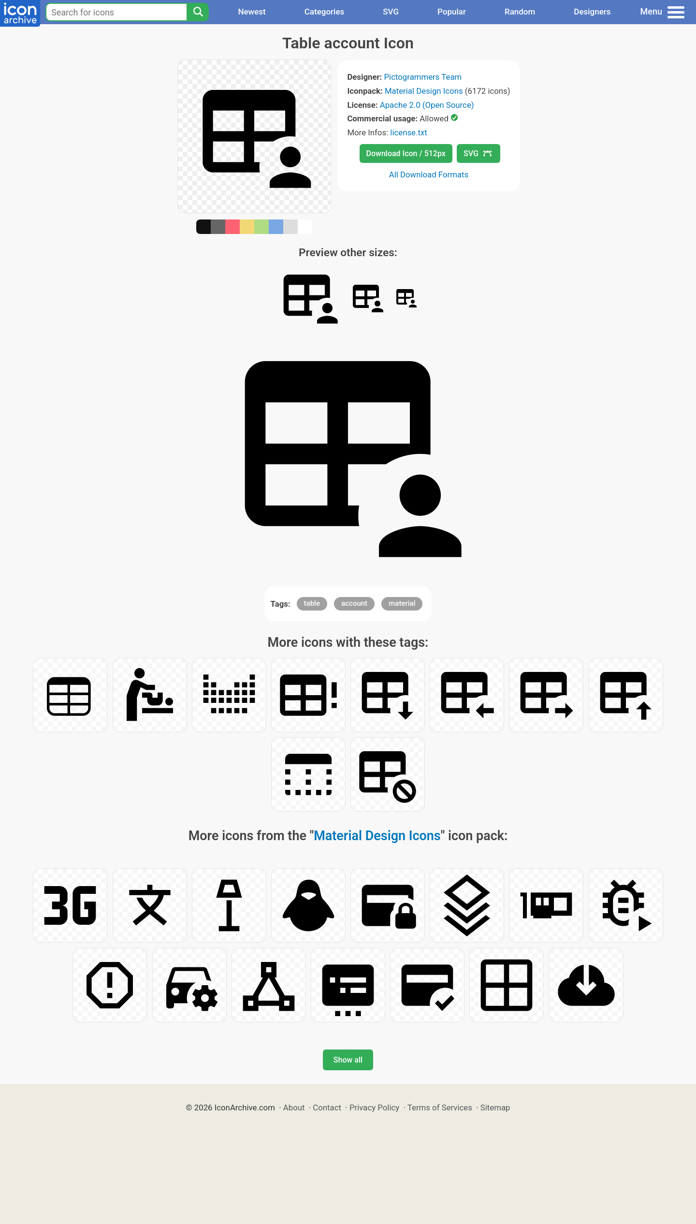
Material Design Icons (424, 91)
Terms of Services (439, 1107)
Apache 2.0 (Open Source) (427, 105)
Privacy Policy (374, 1107)
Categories (324, 11)
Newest (251, 11)
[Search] (198, 12)
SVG (391, 11)
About (294, 1107)
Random (520, 11)
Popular (451, 11)
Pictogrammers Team (423, 77)
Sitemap (495, 1107)
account (354, 603)
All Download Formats (429, 174)
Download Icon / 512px (406, 153)
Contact (327, 1107)
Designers (592, 11)
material (402, 603)
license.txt (408, 132)
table (312, 603)
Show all (348, 1059)
